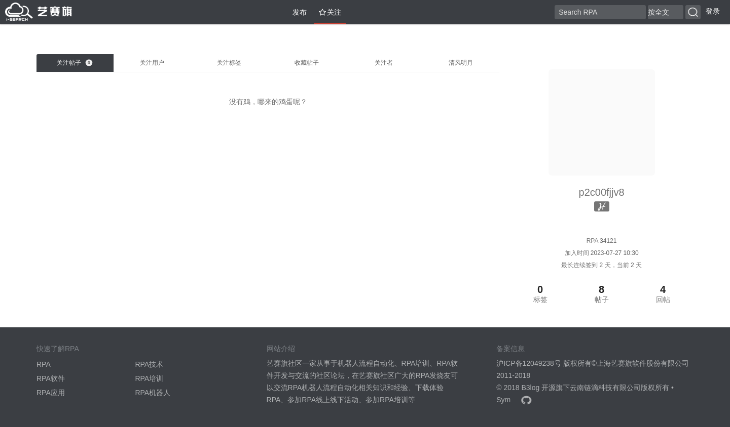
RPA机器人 (152, 393)
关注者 (384, 62)
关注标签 (229, 62)
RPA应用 (50, 393)
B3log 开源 (538, 387)
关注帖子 (74, 62)
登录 (713, 11)
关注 (330, 12)
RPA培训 (149, 378)
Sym (503, 400)
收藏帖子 (307, 62)
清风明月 (461, 62)
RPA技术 (149, 364)
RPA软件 (50, 378)
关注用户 (152, 62)
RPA (43, 364)
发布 (295, 12)
